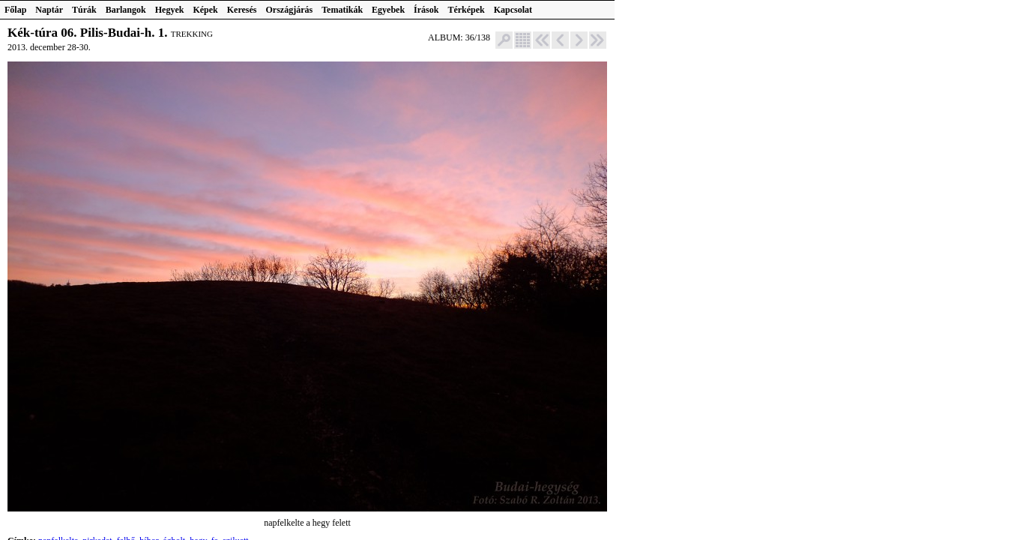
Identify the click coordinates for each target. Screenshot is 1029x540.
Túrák (84, 9)
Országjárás (289, 9)
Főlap (15, 9)
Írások (426, 9)
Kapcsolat (513, 9)
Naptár (49, 9)
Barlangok (126, 9)
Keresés (242, 9)
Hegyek (169, 9)
